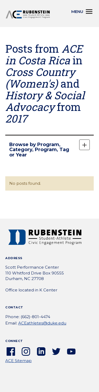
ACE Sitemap (18, 360)
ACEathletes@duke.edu (42, 323)
